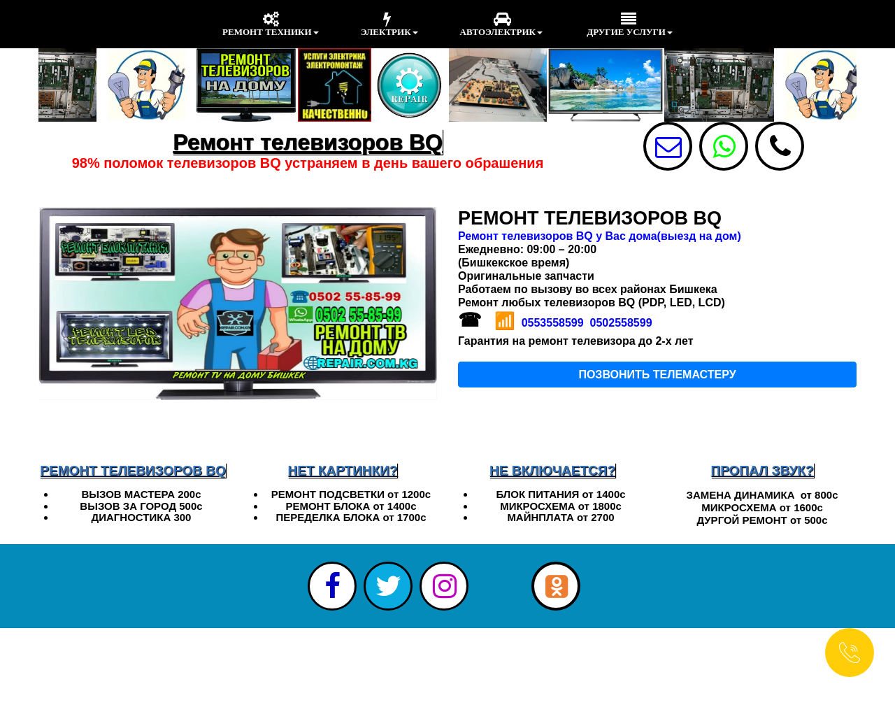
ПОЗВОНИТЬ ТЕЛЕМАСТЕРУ (657, 374)
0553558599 (553, 323)
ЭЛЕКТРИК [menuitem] (389, 24)
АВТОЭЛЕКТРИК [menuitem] (501, 24)
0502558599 (621, 323)
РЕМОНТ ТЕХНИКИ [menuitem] (270, 24)
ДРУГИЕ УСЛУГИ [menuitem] (629, 24)
